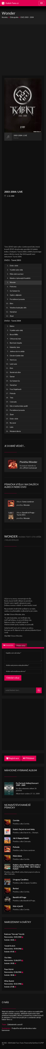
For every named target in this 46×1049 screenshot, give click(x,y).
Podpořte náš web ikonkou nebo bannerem (19, 1029)
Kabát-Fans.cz (12, 3)
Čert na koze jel (31, 468)
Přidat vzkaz (21, 646)
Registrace (12, 758)
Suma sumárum (28, 502)
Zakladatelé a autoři (14, 1024)
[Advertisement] (23, 50)
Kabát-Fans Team (18, 1043)
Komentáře (8, 645)
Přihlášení (28, 758)
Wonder (33, 461)
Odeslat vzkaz (12, 677)
